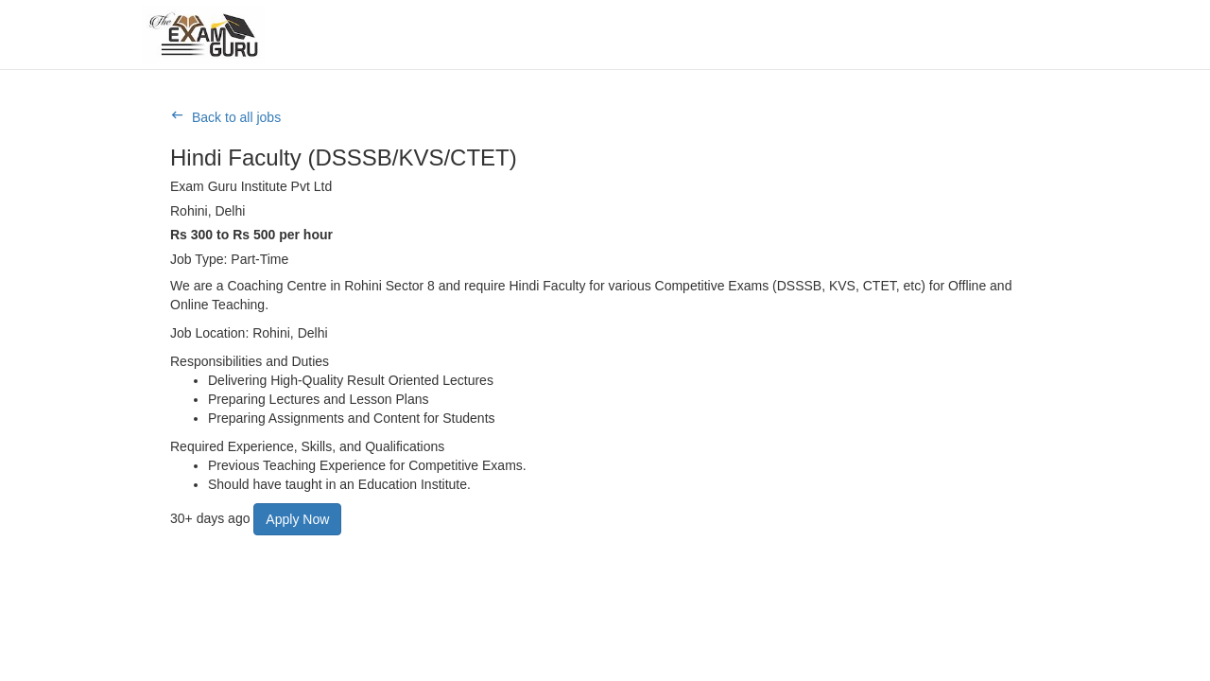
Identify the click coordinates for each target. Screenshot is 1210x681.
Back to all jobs (236, 117)
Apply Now (297, 519)
